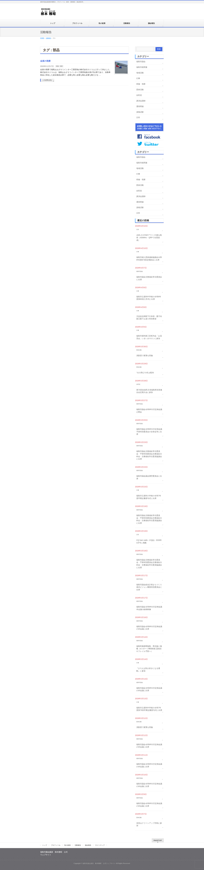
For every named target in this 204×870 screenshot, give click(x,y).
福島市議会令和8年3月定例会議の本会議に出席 (149, 627)
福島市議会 (140, 61)
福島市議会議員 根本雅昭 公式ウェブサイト (99, 863)
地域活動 (140, 73)
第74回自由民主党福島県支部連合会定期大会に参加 (149, 391)
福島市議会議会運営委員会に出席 (149, 477)
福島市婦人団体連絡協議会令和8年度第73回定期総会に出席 (149, 258)
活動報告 (78, 845)
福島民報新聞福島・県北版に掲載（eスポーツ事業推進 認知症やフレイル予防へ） (149, 648)
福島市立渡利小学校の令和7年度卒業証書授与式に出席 (148, 497)
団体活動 (140, 90)
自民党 (139, 95)
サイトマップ (100, 845)
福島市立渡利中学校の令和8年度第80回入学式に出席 (148, 298)
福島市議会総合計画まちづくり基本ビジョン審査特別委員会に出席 (149, 587)
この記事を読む (47, 80)
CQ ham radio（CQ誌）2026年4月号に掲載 (149, 541)
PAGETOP (158, 840)
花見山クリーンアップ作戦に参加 (149, 824)
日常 (138, 117)
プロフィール (55, 845)
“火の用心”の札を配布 (145, 373)
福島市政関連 (141, 67)
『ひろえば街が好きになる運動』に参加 (148, 669)
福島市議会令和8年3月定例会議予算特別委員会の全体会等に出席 (149, 431)
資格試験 (140, 112)
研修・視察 (59, 66)
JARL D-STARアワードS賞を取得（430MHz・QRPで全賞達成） (149, 237)
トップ (44, 845)
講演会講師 (140, 101)
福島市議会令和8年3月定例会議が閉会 (149, 410)
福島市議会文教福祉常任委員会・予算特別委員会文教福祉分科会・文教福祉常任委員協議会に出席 (149, 455)
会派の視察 (45, 61)
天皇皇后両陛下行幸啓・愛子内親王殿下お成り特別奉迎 (149, 317)
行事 (138, 78)
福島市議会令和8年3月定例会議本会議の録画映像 (149, 608)
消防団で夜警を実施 (144, 355)
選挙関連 (140, 106)
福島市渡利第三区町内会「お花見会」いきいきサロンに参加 (149, 337)
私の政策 (67, 845)
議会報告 (88, 845)
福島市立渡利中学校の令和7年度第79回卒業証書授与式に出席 (149, 709)
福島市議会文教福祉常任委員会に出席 (149, 278)
